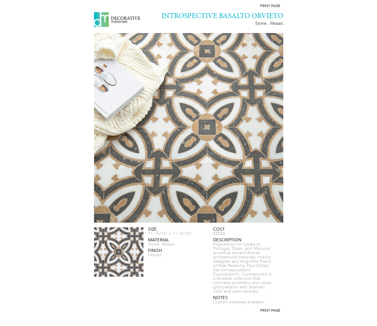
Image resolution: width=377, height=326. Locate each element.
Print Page (270, 5)
